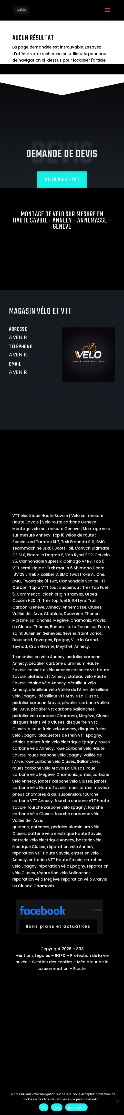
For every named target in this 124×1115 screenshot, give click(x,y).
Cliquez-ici (62, 179)
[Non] (117, 1101)
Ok (44, 1107)
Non (57, 1107)
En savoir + (76, 1107)
